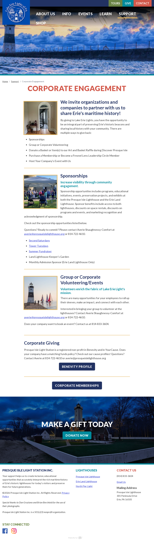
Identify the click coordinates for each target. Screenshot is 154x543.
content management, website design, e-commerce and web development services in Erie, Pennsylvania (77, 537)
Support (15, 81)
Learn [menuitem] (106, 14)
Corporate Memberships (77, 385)
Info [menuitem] (66, 14)
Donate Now (77, 435)
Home (5, 81)
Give (128, 3)
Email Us (121, 481)
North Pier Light (84, 486)
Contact (142, 3)
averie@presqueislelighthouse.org (44, 234)
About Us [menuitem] (45, 14)
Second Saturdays (39, 240)
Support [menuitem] (127, 14)
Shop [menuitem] (41, 23)
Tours (115, 3)
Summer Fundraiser (40, 251)
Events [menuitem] (86, 14)
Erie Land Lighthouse (86, 481)
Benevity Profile (77, 366)
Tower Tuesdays (38, 246)
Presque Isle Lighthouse (88, 476)
